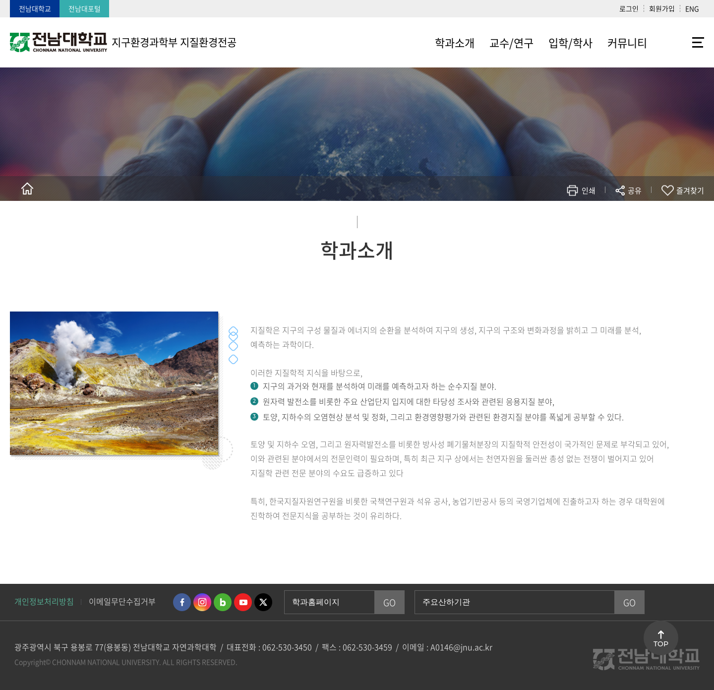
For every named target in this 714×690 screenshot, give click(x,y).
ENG (692, 8)
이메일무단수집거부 (122, 601)
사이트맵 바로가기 (679, 42)
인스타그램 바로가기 (202, 602)
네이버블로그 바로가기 (223, 602)
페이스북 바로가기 (182, 602)
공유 (635, 190)
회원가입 (662, 8)
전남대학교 (35, 8)
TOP (661, 643)
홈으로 (27, 188)
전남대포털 (84, 8)
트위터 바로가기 (263, 602)
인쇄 (588, 190)
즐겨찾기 (690, 190)
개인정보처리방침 (44, 601)
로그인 (629, 8)
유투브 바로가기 (243, 602)
